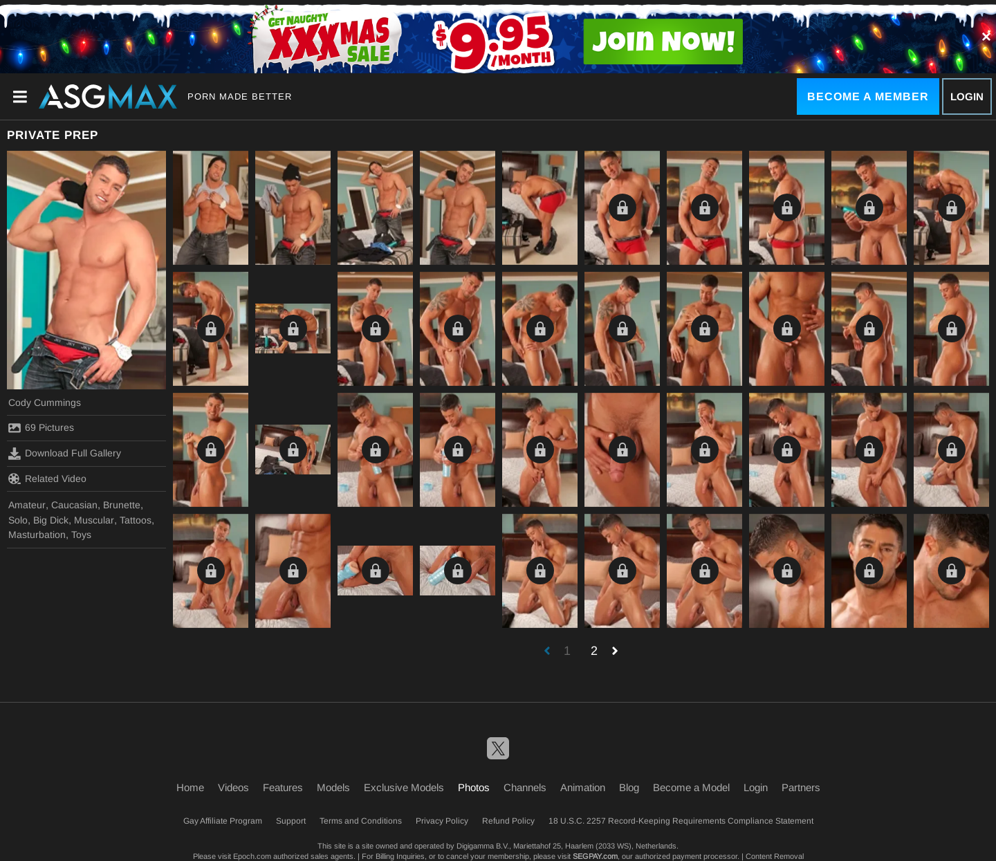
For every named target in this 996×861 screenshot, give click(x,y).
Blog (629, 787)
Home (190, 787)
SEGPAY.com (595, 856)
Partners (801, 787)
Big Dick (50, 520)
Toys (81, 534)
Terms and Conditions (361, 821)
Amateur (27, 504)
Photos (474, 787)
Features (283, 787)
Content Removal (775, 856)
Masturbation (37, 534)
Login (967, 96)
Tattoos (135, 520)
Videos (233, 787)
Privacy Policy (442, 821)
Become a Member (868, 96)
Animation (582, 787)
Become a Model (691, 787)
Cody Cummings (44, 402)
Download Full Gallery (64, 453)
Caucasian (74, 504)
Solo (18, 520)
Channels (525, 787)
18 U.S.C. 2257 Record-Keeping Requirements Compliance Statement (680, 821)
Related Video (47, 478)
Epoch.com (252, 856)
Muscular (94, 520)
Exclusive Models (404, 787)
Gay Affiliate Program (222, 821)
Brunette (121, 504)
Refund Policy (508, 821)
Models (333, 787)
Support (291, 821)
